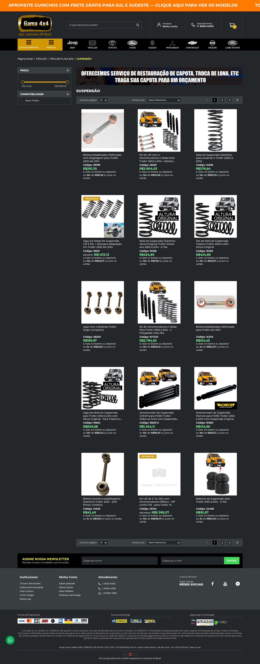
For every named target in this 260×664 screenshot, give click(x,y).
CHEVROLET (192, 44)
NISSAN (212, 44)
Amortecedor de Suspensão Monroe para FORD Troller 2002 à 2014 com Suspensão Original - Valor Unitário (215, 417)
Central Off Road (187, 577)
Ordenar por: (138, 100)
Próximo (237, 100)
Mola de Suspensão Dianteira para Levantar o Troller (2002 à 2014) (214, 158)
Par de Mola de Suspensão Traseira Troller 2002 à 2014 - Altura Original (213, 244)
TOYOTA (112, 44)
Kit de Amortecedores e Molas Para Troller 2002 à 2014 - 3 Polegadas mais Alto (158, 329)
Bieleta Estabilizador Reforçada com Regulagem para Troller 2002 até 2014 (102, 158)
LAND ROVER (232, 44)
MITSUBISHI (172, 44)
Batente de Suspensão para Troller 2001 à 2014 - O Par (213, 500)
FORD (132, 44)
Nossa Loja (25, 599)
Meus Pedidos (66, 591)
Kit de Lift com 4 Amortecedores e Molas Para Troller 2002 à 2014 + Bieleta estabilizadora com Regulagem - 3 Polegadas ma (158, 161)
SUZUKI (152, 44)
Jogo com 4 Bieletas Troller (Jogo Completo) (99, 328)
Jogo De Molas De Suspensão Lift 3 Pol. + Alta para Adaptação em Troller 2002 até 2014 (102, 244)
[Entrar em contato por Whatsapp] (10, 640)
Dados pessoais (67, 583)
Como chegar (27, 595)
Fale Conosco (27, 591)
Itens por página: (88, 100)
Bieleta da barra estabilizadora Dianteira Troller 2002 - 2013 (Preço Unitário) (101, 501)
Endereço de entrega (70, 595)
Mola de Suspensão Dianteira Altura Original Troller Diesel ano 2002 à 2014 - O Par (157, 244)
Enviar (232, 560)
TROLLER (92, 44)
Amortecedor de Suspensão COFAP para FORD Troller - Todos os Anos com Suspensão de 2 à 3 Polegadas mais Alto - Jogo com (158, 419)
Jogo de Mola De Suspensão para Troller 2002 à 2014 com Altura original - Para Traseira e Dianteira (102, 417)
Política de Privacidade (31, 587)
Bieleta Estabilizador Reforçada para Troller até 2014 (215, 328)
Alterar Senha (66, 587)
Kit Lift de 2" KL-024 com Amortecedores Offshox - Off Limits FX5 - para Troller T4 (157, 501)
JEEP (72, 44)
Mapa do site (195, 647)
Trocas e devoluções (30, 583)
